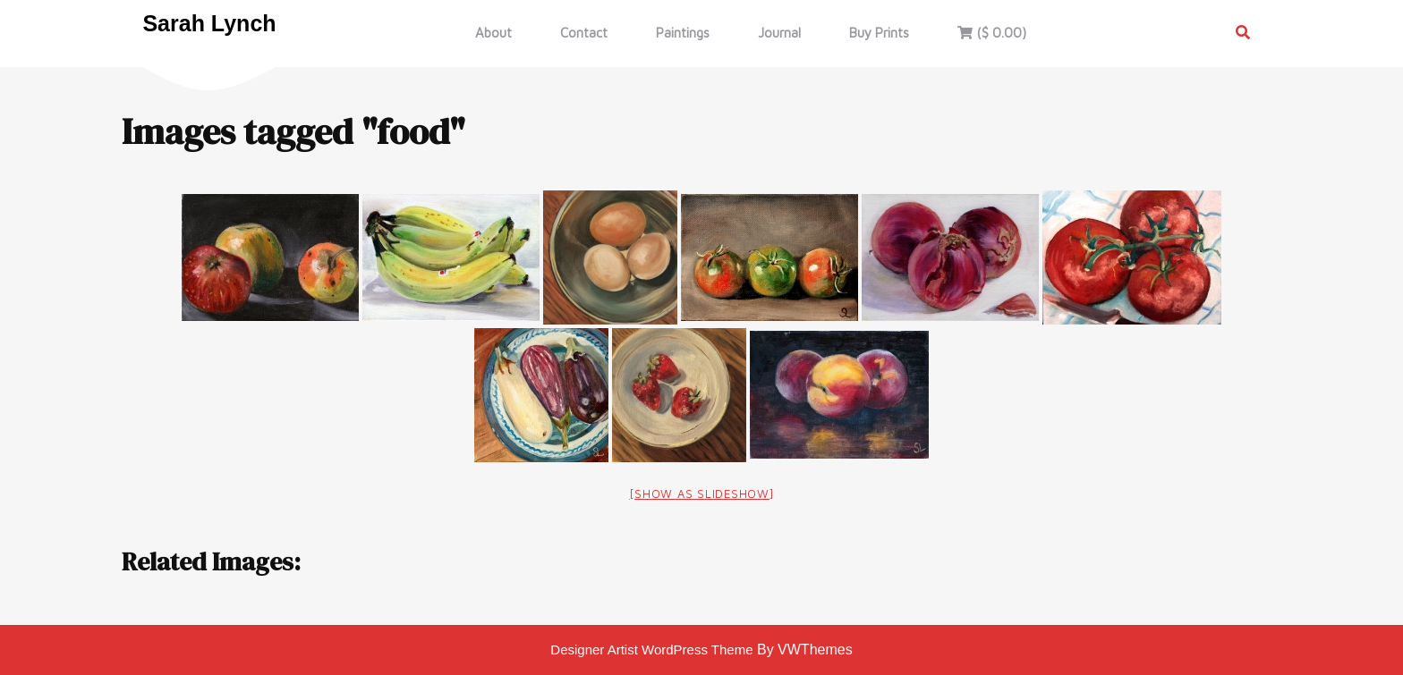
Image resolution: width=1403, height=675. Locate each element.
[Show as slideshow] (701, 493)
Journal (779, 32)
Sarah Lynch (209, 23)
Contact (584, 32)
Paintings (683, 32)
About (493, 32)
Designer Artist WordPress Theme (651, 649)
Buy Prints (879, 32)
